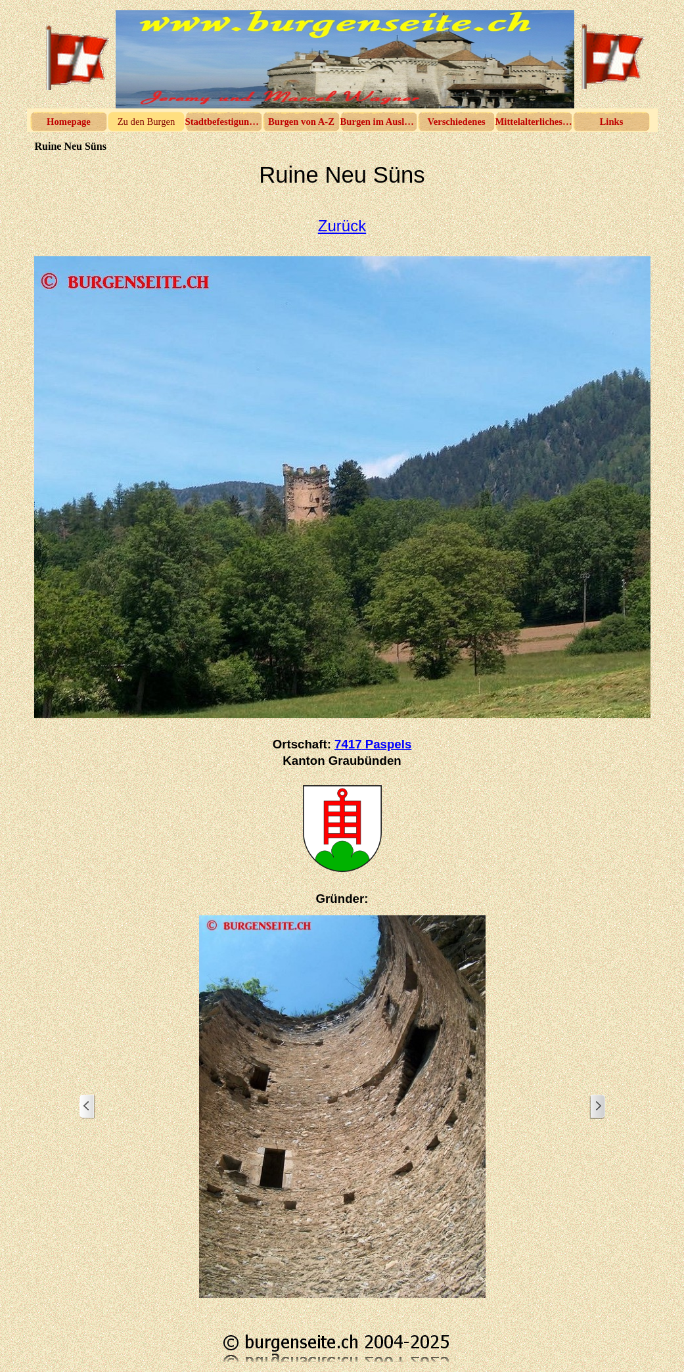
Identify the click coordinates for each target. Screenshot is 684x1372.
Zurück (342, 226)
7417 (372, 744)
